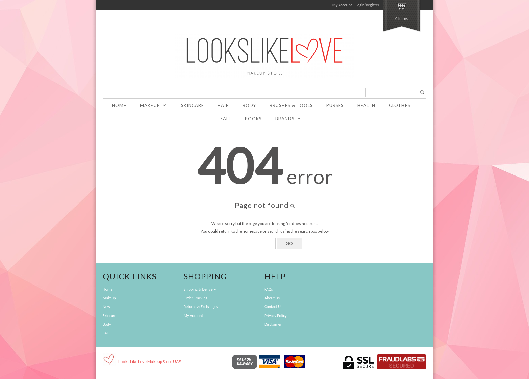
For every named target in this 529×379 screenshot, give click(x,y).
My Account (342, 5)
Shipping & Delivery (200, 289)
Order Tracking (195, 298)
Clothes (399, 105)
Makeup (153, 105)
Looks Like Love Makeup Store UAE (149, 361)
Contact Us (273, 306)
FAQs (268, 289)
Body (249, 105)
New (106, 306)
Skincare (192, 105)
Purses (335, 105)
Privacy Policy (275, 315)
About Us (272, 298)
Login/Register (367, 5)
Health (366, 105)
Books (253, 118)
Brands (288, 118)
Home (119, 105)
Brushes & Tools (291, 105)
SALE (225, 118)
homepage (252, 231)
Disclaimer (273, 324)
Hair (223, 105)
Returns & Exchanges (201, 306)
